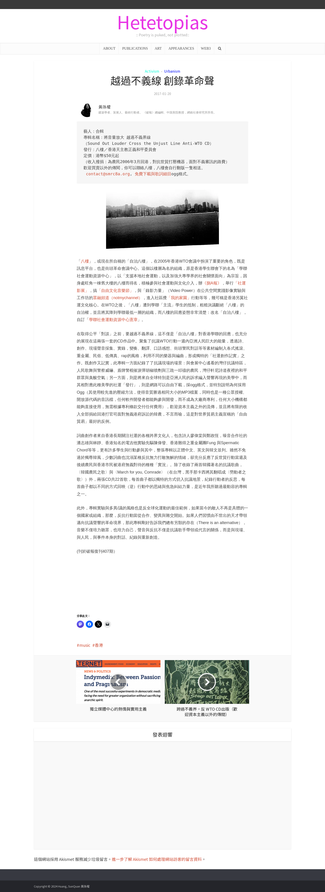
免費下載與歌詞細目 (153, 173)
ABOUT (109, 48)
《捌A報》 (211, 283)
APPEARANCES (181, 48)
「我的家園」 (179, 298)
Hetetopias (162, 21)
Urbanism (172, 71)
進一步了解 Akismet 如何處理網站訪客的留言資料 (157, 859)
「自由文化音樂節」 (115, 290)
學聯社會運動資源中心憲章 (113, 319)
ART (158, 48)
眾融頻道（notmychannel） (117, 298)
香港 (99, 645)
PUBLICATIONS (135, 48)
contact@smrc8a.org (108, 173)
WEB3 (206, 48)
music (84, 645)
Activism (152, 71)
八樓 (85, 261)
